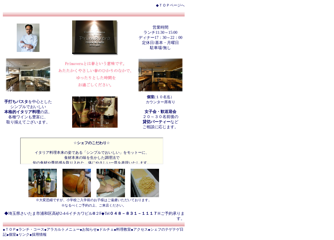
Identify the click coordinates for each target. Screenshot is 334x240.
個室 (12, 234)
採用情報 (39, 234)
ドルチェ (106, 229)
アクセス (140, 229)
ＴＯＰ (10, 229)
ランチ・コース (31, 229)
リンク (24, 234)
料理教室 (123, 229)
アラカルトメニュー (63, 229)
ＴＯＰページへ (172, 5)
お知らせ (89, 229)
